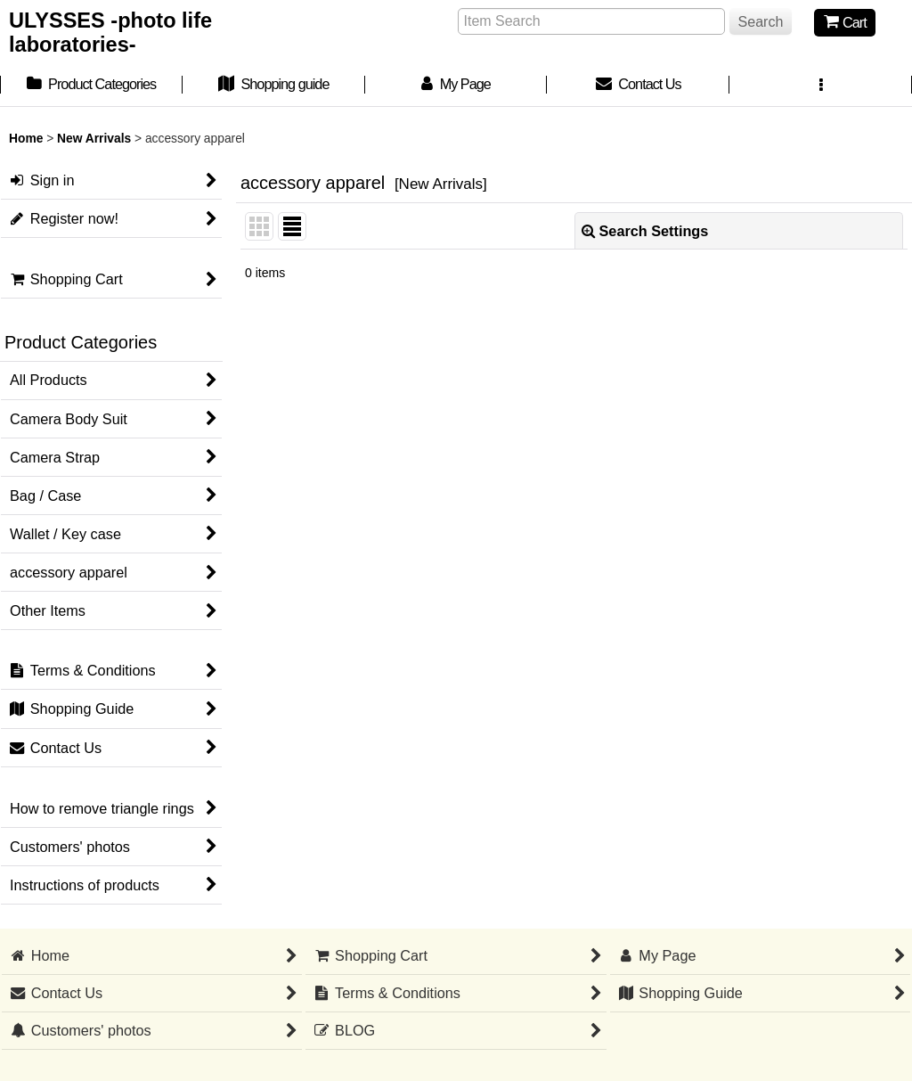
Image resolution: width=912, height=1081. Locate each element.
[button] (820, 86)
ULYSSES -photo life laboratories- (110, 32)
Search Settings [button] (645, 231)
